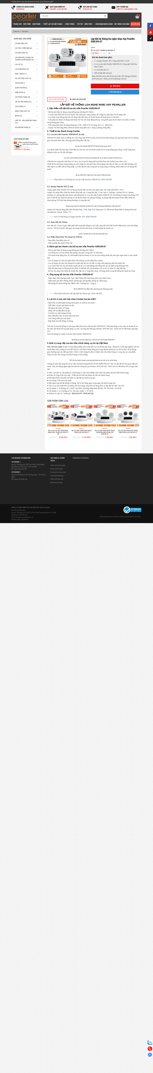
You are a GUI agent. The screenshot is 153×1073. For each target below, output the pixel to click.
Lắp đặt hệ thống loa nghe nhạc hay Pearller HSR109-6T (30, 144)
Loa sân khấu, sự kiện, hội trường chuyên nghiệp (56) (24, 59)
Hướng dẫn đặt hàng (56, 1028)
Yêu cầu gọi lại (115, 92)
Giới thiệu (27, 24)
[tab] (56, 99)
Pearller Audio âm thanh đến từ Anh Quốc (127, 1069)
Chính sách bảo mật (56, 1031)
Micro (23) (18, 116)
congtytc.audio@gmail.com (25, 1069)
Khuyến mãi (135, 24)
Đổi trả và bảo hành (56, 1021)
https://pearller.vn (23, 1072)
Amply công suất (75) (22, 111)
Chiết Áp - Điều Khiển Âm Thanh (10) (26, 122)
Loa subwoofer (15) (22, 69)
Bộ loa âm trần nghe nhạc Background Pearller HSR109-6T (105, 984)
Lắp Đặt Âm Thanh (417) (23, 102)
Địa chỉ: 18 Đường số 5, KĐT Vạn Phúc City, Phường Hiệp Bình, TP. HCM (34, 1065)
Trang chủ (17, 24)
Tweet (93, 47)
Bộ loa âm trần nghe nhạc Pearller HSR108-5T (82, 983)
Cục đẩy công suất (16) (23, 78)
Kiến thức (89, 24)
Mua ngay (115, 86)
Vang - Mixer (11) (21, 74)
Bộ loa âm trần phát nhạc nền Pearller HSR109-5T (128, 983)
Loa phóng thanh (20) (22, 97)
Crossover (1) (20, 83)
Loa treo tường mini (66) (23, 48)
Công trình (70, 24)
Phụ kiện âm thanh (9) (22, 127)
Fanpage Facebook (81, 1010)
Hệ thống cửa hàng (122, 24)
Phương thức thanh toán (58, 1024)
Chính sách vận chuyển (57, 1017)
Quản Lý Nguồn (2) (21, 88)
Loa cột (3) (19, 64)
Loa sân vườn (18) (21, 53)
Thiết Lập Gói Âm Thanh (53, 24)
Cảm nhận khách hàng (104, 24)
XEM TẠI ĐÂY (106, 378)
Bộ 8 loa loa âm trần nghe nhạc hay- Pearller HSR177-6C (58, 984)
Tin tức (80, 24)
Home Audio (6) (20, 92)
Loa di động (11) (20, 106)
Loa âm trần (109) (21, 43)
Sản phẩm (37, 24)
